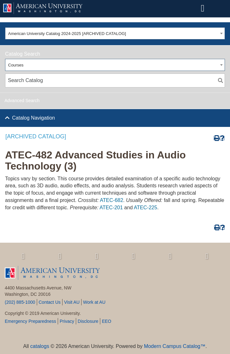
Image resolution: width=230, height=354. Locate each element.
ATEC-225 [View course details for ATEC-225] (145, 207)
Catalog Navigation (33, 118)
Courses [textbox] (15, 65)
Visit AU (72, 302)
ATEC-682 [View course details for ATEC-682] (111, 200)
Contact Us (50, 302)
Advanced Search (22, 100)
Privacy (67, 321)
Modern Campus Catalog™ (175, 346)
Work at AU (94, 302)
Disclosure (88, 321)
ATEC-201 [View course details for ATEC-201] (111, 207)
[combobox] (115, 33)
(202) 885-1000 (20, 302)
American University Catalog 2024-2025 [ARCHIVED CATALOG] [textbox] (67, 33)
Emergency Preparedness (30, 321)
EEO (106, 321)
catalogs (39, 346)
